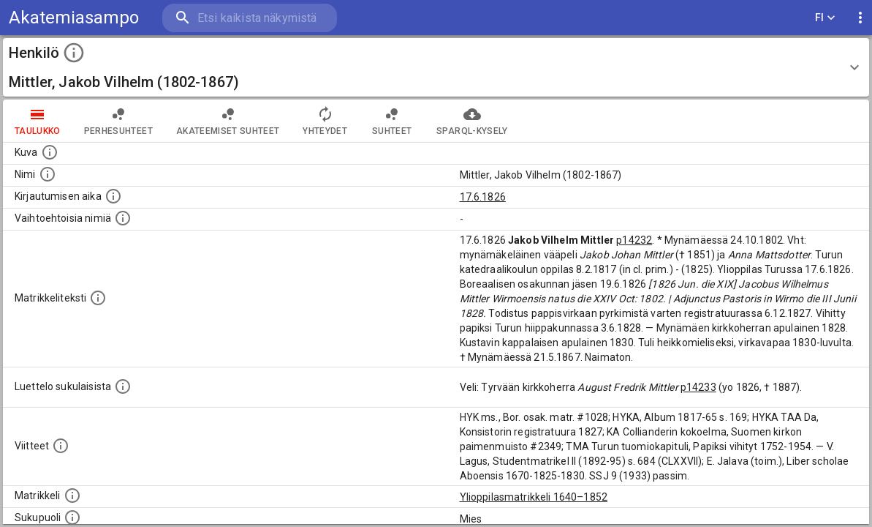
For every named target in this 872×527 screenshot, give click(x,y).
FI (825, 17)
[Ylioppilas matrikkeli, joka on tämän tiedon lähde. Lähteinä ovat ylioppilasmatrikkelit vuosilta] (72, 495)
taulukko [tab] (37, 121)
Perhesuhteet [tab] (118, 121)
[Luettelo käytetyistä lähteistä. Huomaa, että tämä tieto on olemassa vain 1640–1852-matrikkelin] (60, 445)
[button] (436, 67)
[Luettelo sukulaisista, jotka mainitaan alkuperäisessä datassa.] (122, 386)
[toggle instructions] (74, 52)
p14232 (634, 240)
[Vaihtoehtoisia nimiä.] (122, 218)
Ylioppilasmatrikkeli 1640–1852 (534, 497)
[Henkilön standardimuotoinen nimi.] (47, 174)
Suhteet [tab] (392, 121)
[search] (248, 18)
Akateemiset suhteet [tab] (228, 121)
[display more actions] (860, 18)
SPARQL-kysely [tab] (472, 121)
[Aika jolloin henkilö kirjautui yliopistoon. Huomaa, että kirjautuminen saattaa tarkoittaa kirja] (113, 196)
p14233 (698, 387)
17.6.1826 (483, 197)
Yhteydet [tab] (325, 121)
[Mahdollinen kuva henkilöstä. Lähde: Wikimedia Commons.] (49, 152)
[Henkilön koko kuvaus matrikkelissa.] (98, 298)
